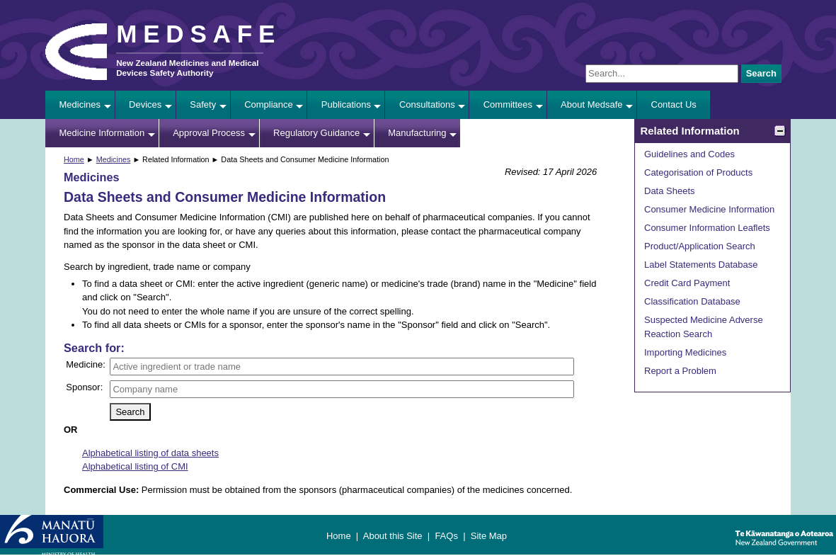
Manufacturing (417, 132)
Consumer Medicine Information (709, 209)
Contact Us (674, 104)
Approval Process (209, 132)
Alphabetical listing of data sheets (150, 453)
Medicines (80, 104)
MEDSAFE (198, 33)
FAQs (446, 536)
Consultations (427, 104)
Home (74, 159)
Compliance (268, 104)
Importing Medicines (685, 352)
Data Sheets (669, 191)
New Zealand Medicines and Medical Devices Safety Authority (187, 67)
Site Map (489, 536)
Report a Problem (680, 370)
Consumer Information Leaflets (707, 227)
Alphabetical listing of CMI (135, 466)
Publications (346, 104)
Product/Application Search (699, 246)
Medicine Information (102, 132)
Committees (507, 104)
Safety (203, 104)
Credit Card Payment (687, 283)
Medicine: (85, 364)
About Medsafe (591, 104)
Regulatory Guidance (316, 132)
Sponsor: (84, 387)
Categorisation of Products (698, 172)
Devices (145, 104)
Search (761, 73)
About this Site (393, 536)
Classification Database (692, 301)
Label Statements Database (700, 264)
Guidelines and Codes (689, 154)
